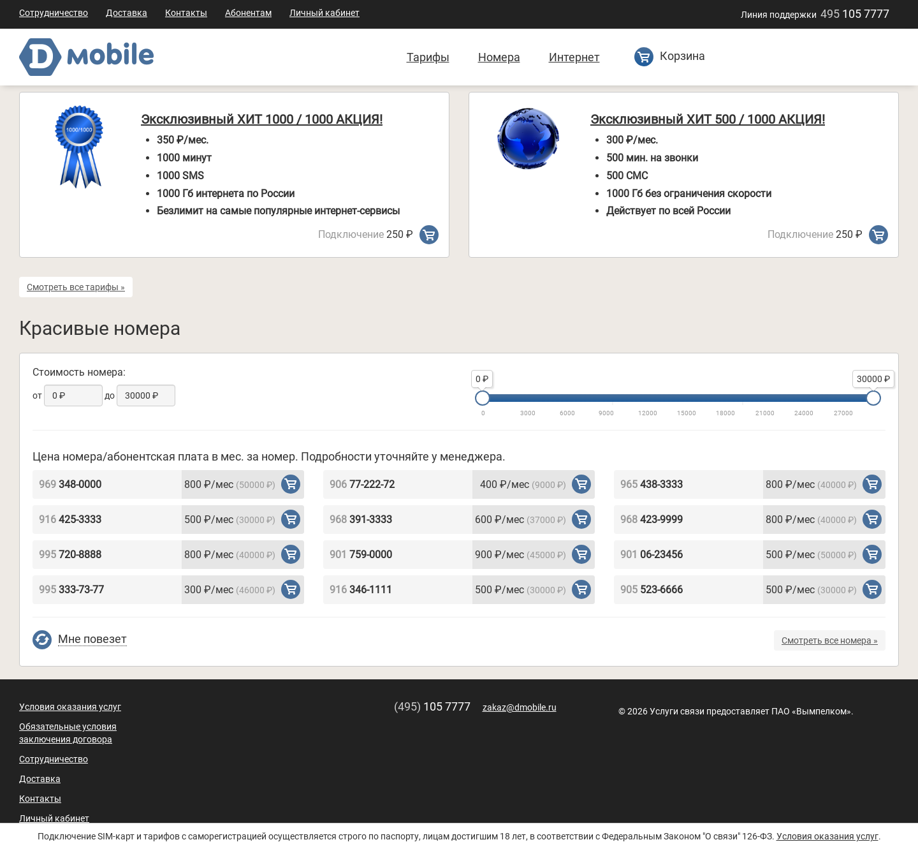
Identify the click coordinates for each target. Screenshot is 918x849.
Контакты (186, 13)
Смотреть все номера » (830, 640)
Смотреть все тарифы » (76, 287)
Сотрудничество (53, 13)
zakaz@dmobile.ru (520, 707)
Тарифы (428, 57)
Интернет (574, 57)
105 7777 (854, 13)
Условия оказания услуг (70, 707)
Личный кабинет (324, 13)
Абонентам (248, 13)
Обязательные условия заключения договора (68, 732)
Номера (499, 57)
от (37, 395)
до (110, 395)
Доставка (126, 13)
